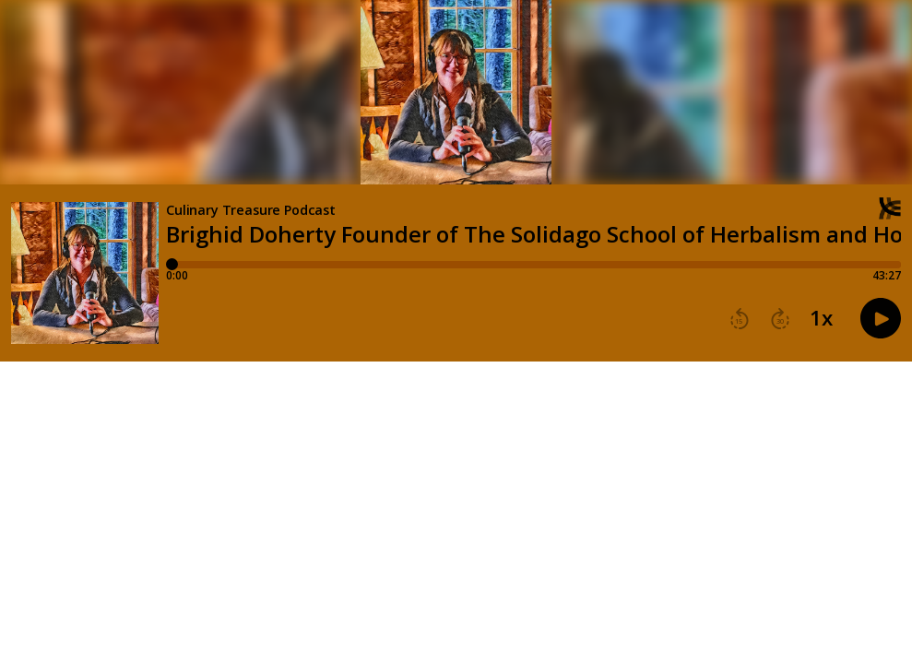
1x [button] (821, 318)
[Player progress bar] (533, 264)
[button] (739, 319)
